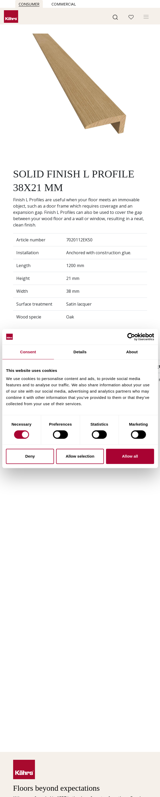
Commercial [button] (63, 4)
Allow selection (80, 456)
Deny (30, 456)
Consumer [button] (29, 4)
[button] (115, 17)
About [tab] (132, 352)
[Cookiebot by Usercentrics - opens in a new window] (131, 337)
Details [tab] (80, 352)
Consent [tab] (28, 352)
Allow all (130, 456)
